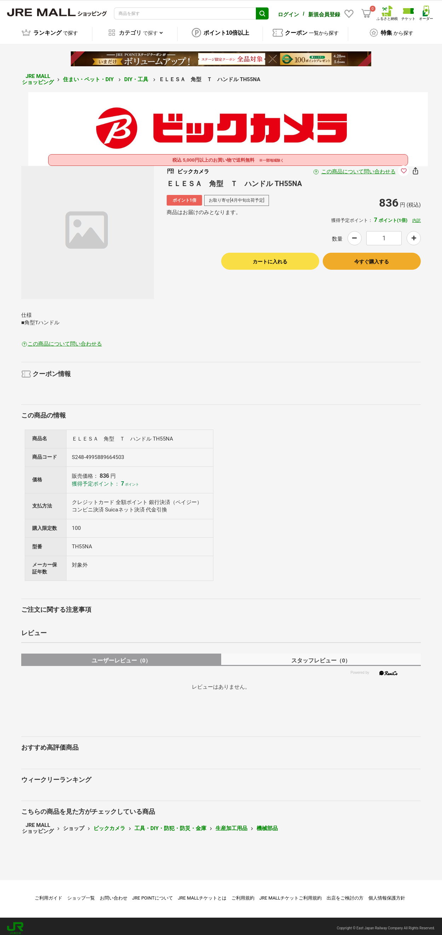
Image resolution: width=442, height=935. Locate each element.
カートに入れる (270, 258)
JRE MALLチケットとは (202, 894)
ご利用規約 (242, 894)
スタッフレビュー (320, 656)
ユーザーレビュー (121, 656)
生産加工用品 (231, 824)
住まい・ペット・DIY (89, 75)
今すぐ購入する (371, 258)
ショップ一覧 (81, 894)
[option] (87, 228)
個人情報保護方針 (386, 894)
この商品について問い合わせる (358, 167)
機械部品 (267, 824)
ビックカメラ (109, 824)
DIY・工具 (137, 75)
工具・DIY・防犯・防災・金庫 (170, 824)
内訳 (416, 216)
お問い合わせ (113, 894)
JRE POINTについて (152, 894)
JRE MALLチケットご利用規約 (290, 894)
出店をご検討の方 (345, 894)
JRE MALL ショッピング (38, 75)
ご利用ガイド (48, 894)
